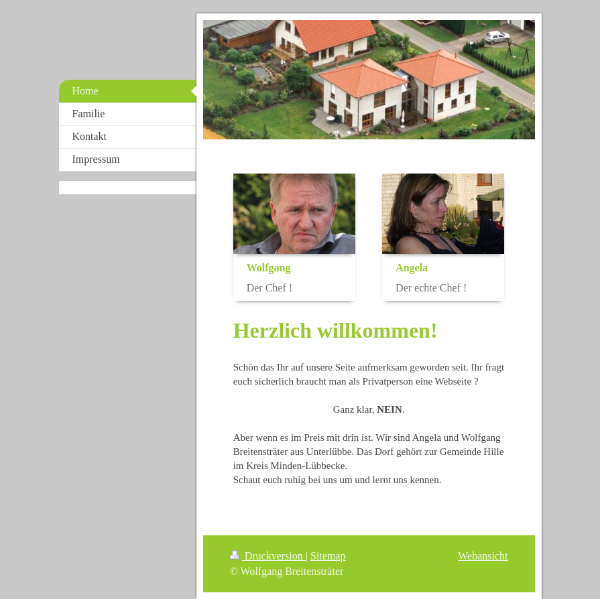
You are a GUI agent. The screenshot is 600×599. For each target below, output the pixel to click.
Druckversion (268, 555)
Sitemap (327, 555)
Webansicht (482, 555)
